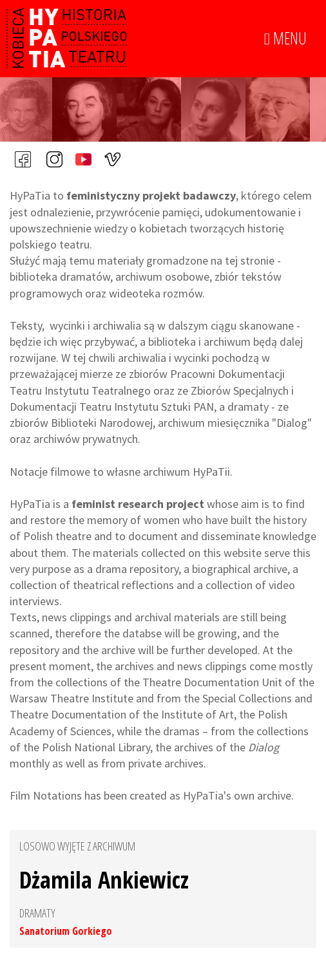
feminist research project (138, 503)
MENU (285, 38)
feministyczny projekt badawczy (151, 195)
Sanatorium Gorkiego (65, 931)
